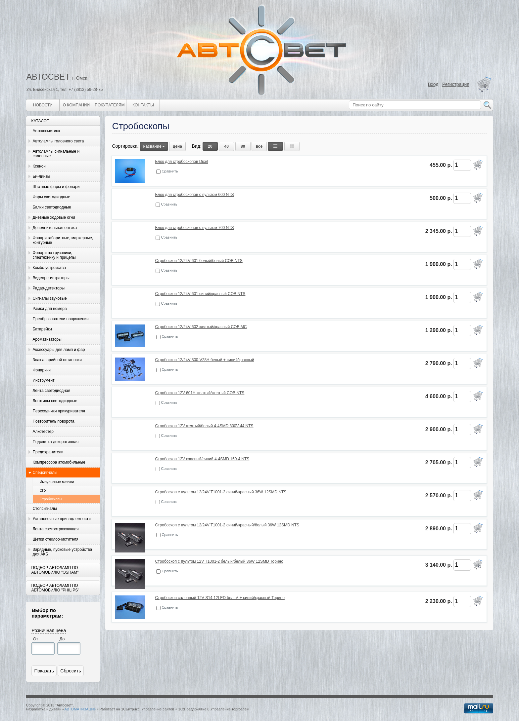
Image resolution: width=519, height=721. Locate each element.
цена (177, 146)
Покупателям (109, 105)
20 (210, 146)
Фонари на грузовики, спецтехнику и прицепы (53, 255)
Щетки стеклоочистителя (55, 539)
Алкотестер (43, 431)
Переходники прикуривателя (58, 411)
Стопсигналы (44, 508)
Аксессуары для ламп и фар (58, 349)
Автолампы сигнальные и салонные (55, 153)
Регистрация (455, 84)
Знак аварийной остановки (56, 360)
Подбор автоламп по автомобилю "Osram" (54, 570)
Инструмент (43, 380)
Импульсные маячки (56, 482)
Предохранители (47, 452)
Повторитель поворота (53, 421)
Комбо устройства (49, 267)
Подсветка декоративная (55, 441)
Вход (433, 84)
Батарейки (42, 329)
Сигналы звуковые (49, 298)
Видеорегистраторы (50, 278)
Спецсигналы (44, 472)
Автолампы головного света (58, 141)
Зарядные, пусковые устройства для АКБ (62, 551)
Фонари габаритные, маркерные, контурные (62, 240)
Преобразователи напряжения (60, 319)
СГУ (42, 490)
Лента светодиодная (51, 390)
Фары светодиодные (51, 197)
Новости (43, 105)
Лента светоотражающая (55, 529)
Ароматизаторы (46, 339)
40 (226, 146)
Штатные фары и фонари (55, 186)
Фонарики (41, 370)
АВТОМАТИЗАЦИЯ (80, 709)
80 (243, 146)
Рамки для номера (49, 308)
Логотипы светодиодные (54, 400)
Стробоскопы (50, 499)
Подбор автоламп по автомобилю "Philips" (55, 587)
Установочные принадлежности (61, 518)
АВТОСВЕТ (48, 76)
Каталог (40, 121)
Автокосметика (46, 131)
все (259, 146)
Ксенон (39, 166)
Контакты (143, 105)
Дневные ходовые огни (53, 217)
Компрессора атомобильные (58, 462)
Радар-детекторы (48, 288)
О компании (76, 105)
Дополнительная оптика (54, 227)
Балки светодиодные (51, 207)
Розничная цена (48, 630)
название (154, 146)
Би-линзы (41, 176)
